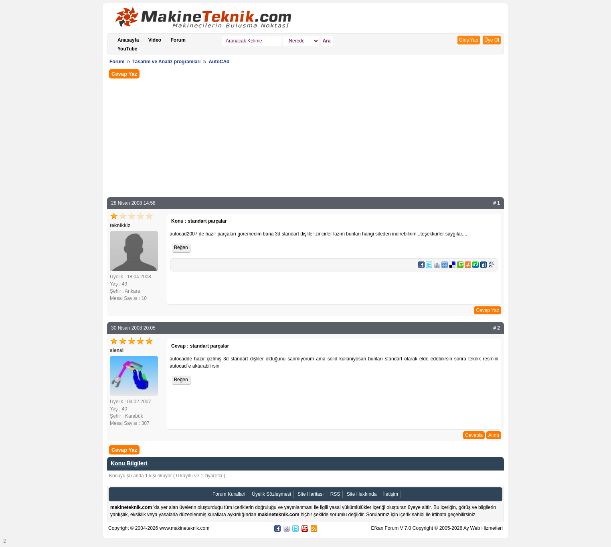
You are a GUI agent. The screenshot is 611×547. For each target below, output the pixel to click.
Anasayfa (128, 40)
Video (154, 40)
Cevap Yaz (124, 74)
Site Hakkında (362, 494)
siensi (116, 350)
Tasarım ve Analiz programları (166, 61)
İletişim (390, 494)
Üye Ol (491, 40)
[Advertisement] (305, 137)
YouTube (127, 49)
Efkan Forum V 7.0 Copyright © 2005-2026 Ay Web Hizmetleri (437, 528)
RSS (335, 494)
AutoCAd (218, 61)
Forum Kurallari (228, 494)
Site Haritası (310, 494)
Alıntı (493, 435)
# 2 (496, 328)
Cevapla (474, 435)
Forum (178, 40)
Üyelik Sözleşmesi (271, 494)
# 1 (496, 203)
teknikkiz (120, 225)
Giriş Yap (468, 40)
